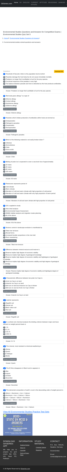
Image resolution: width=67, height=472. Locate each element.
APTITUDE (43, 2)
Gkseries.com (25, 469)
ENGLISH (26, 2)
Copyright (22, 450)
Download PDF (59, 71)
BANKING (62, 2)
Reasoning (39, 450)
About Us (22, 448)
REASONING (52, 2)
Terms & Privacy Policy (24, 454)
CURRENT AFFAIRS (34, 4)
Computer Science (41, 447)
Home (16, 2)
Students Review (24, 445)
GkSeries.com (6, 4)
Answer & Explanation (10, 87)
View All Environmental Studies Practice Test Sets (26, 412)
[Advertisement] (33, 18)
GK (20, 2)
